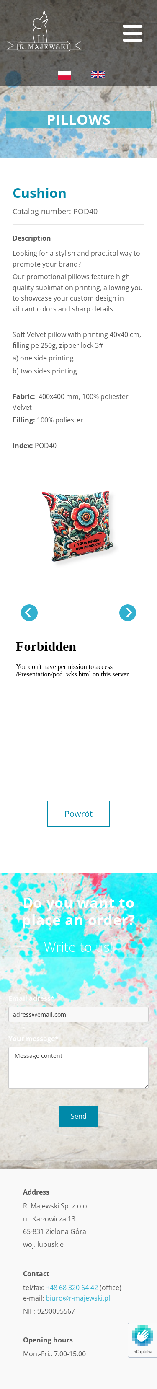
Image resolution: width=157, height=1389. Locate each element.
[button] (114, 33)
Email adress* (31, 999)
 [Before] (29, 612)
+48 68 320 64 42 (72, 1287)
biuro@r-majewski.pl (78, 1298)
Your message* (33, 1039)
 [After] (127, 612)
